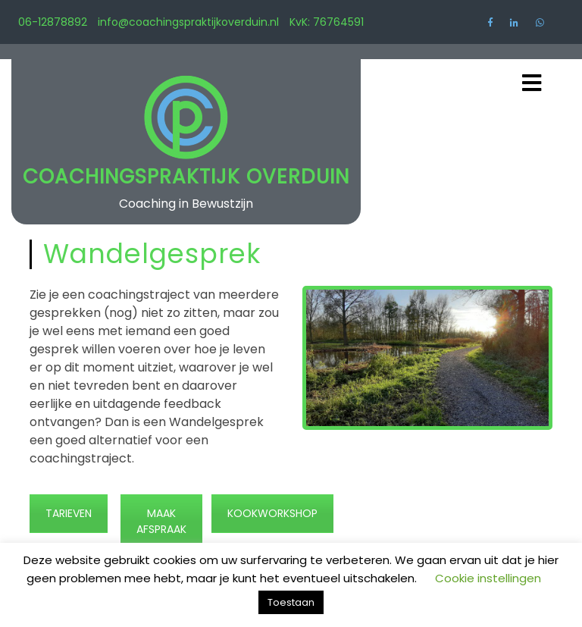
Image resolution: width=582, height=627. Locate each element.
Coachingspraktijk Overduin (186, 176)
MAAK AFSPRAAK (161, 521)
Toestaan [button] (291, 602)
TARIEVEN (68, 513)
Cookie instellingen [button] (488, 578)
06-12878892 (52, 22)
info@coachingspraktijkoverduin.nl (188, 22)
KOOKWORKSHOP (272, 513)
